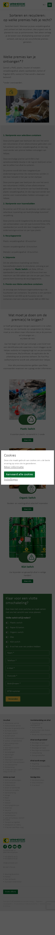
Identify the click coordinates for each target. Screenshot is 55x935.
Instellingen (11, 479)
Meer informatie (14, 467)
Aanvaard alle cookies (19, 474)
